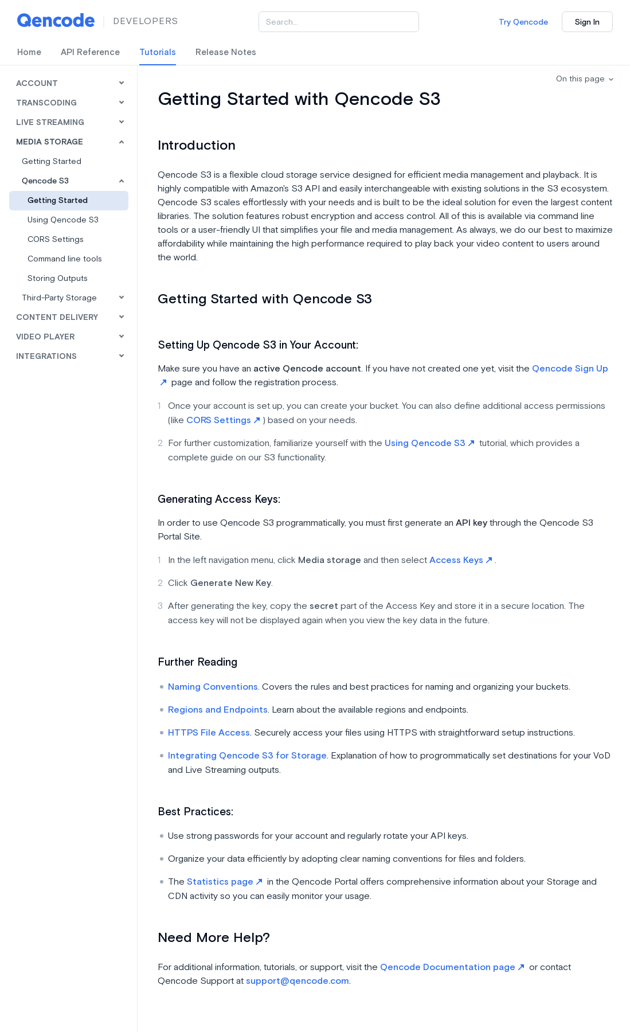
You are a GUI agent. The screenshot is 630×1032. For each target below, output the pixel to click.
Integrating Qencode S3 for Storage (247, 756)
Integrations (46, 356)
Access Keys (460, 560)
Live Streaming (50, 123)
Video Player (45, 337)
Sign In (587, 22)
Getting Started (58, 201)
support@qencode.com (297, 981)
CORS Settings (56, 239)
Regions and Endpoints (218, 710)
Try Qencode (523, 22)
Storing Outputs (58, 278)
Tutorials (157, 53)
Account (37, 84)
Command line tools (65, 259)
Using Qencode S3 (63, 220)
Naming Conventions (213, 687)
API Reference (90, 53)
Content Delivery (57, 317)
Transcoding (46, 103)
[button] (586, 79)
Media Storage (49, 142)
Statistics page (224, 882)
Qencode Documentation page (452, 967)
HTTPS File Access (209, 733)
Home (29, 53)
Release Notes (225, 53)
